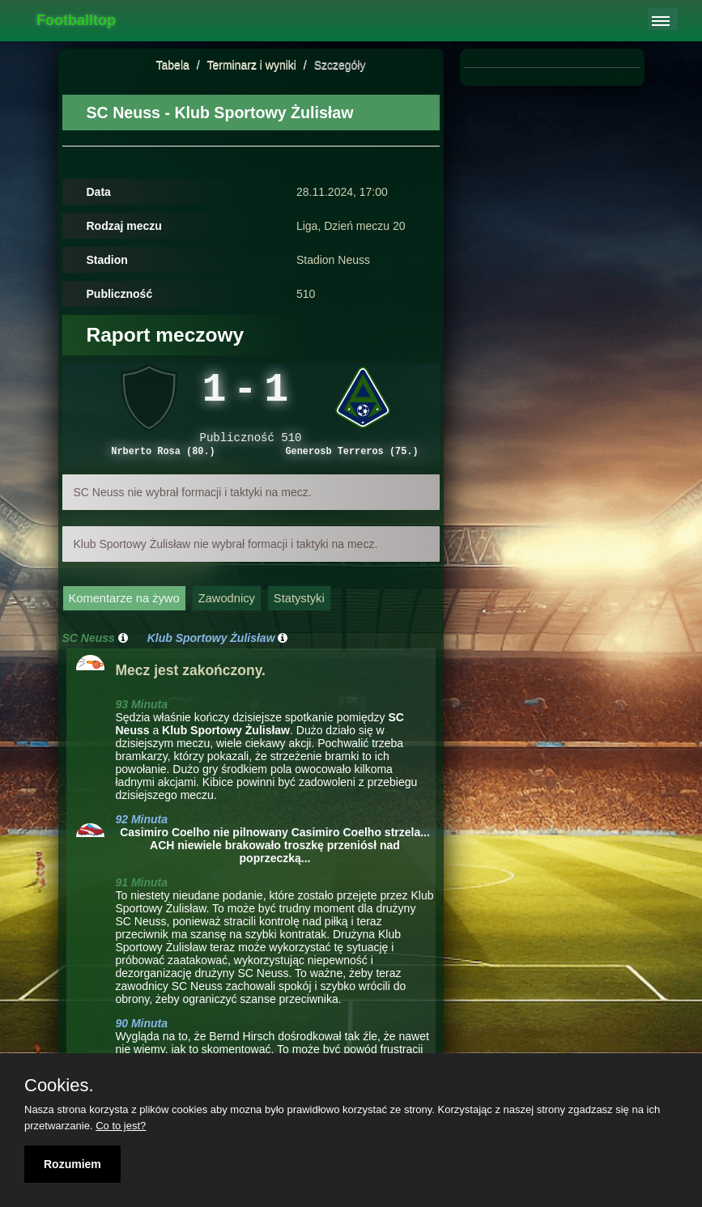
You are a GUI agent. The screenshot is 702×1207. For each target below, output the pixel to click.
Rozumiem (72, 1164)
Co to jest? (121, 1126)
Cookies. (59, 1085)
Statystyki (299, 608)
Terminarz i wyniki (251, 64)
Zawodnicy (226, 608)
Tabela (172, 64)
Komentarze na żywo (124, 608)
